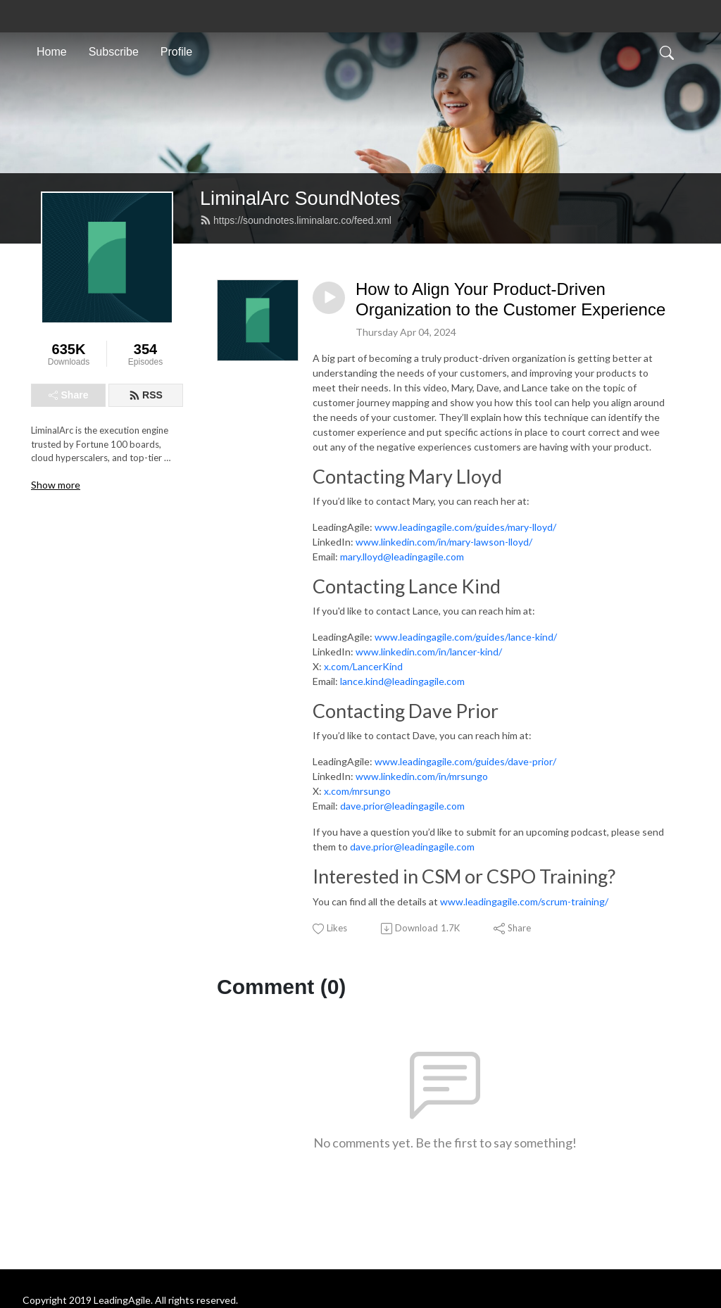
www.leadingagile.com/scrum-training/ (524, 901)
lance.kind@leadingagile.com (401, 681)
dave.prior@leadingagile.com (402, 806)
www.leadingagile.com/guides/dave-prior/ (465, 761)
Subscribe (114, 52)
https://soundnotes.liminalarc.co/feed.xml (295, 220)
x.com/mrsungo (357, 791)
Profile (176, 52)
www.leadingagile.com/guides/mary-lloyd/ (465, 527)
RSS (146, 395)
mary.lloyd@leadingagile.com (402, 556)
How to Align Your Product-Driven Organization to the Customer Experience (510, 299)
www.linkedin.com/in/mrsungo (422, 776)
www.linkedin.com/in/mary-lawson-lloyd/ (444, 542)
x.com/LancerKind (363, 666)
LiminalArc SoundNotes (300, 198)
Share (69, 395)
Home (52, 52)
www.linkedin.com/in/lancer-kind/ (429, 652)
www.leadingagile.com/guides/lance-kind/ (466, 637)
